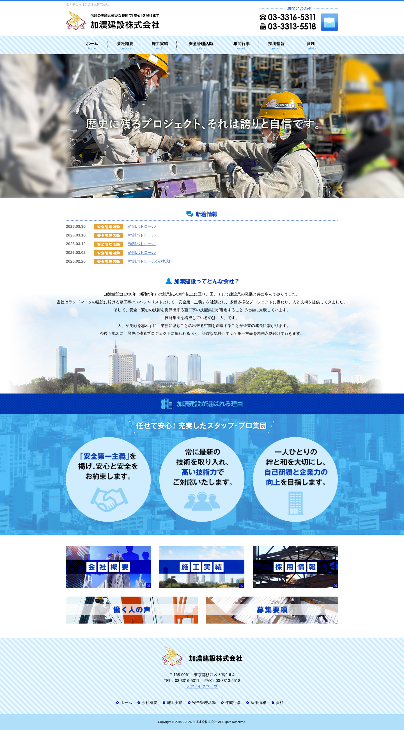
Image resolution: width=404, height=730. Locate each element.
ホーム (126, 702)
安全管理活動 (204, 702)
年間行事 (233, 702)
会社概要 (149, 702)
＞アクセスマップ (202, 686)
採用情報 (258, 702)
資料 (280, 702)
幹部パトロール (142, 226)
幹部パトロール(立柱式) (149, 261)
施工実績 (175, 702)
